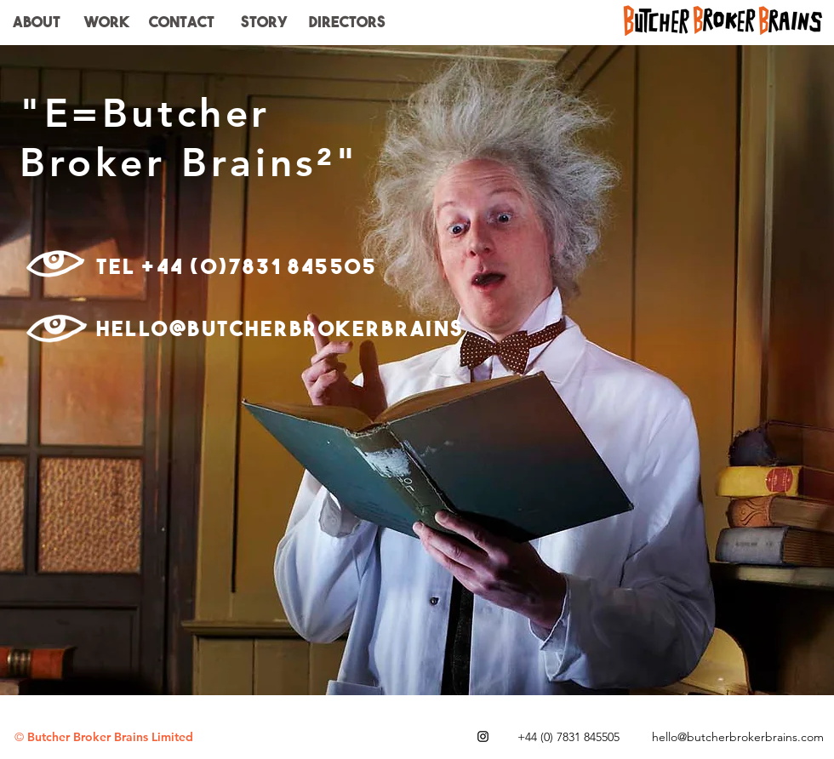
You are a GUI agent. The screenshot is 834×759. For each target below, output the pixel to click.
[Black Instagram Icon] (483, 736)
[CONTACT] (181, 22)
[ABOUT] (36, 22)
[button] (347, 22)
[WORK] (106, 22)
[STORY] (264, 22)
